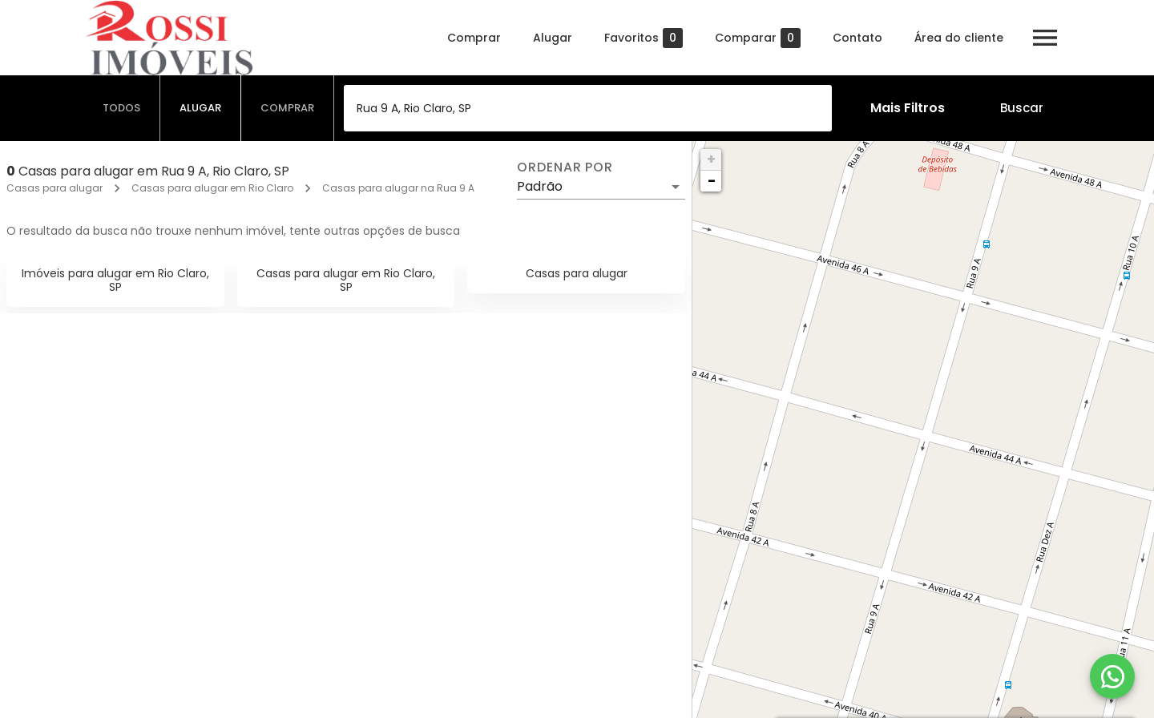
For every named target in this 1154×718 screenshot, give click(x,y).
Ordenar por (565, 167)
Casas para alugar (54, 188)
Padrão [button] (540, 186)
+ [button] (711, 159)
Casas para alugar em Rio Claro (212, 188)
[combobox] (588, 108)
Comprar (474, 38)
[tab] (121, 108)
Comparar (758, 38)
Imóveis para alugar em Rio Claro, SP (115, 280)
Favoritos (643, 38)
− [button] (712, 181)
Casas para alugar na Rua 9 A (398, 188)
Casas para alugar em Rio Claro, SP (345, 280)
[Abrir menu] (1045, 37)
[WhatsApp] (1112, 676)
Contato (857, 38)
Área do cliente (958, 38)
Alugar (552, 38)
